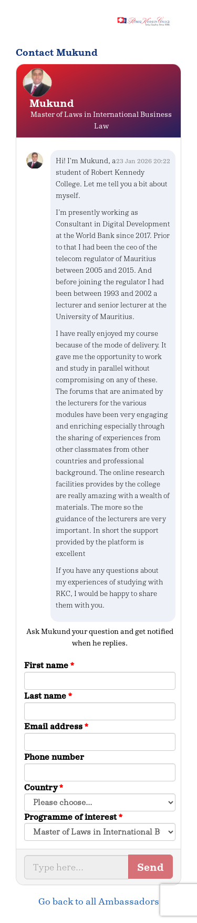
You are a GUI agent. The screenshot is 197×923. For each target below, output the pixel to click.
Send (150, 867)
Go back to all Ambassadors (98, 901)
